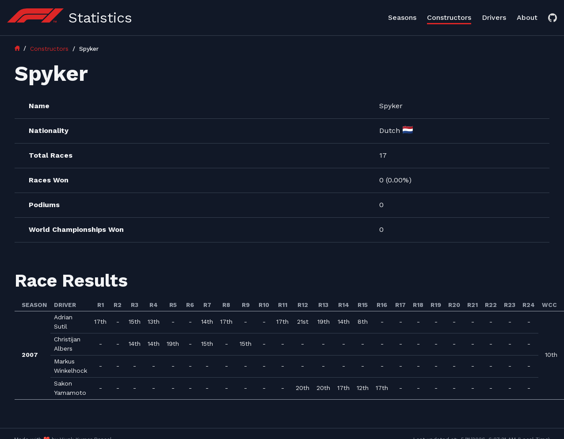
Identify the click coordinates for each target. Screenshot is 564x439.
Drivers (494, 17)
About (527, 17)
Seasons (402, 17)
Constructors (449, 17)
